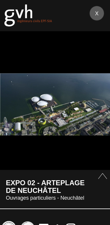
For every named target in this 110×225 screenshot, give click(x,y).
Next (98, 104)
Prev (11, 104)
